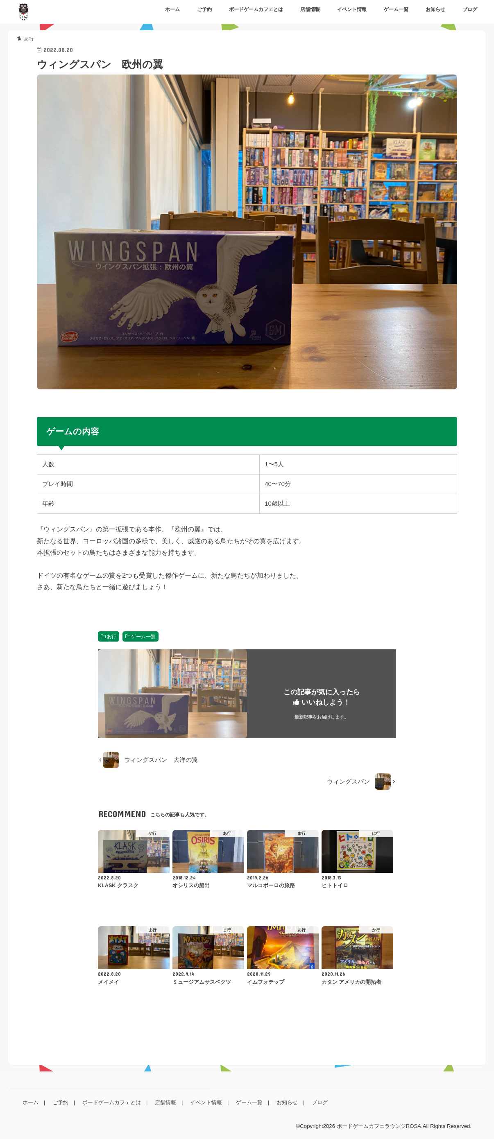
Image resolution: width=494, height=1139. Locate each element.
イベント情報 (352, 9)
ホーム (172, 9)
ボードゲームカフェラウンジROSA (379, 1126)
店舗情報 (310, 9)
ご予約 (204, 9)
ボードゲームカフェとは (256, 9)
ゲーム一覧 (396, 9)
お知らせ (435, 9)
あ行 (111, 637)
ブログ (469, 9)
